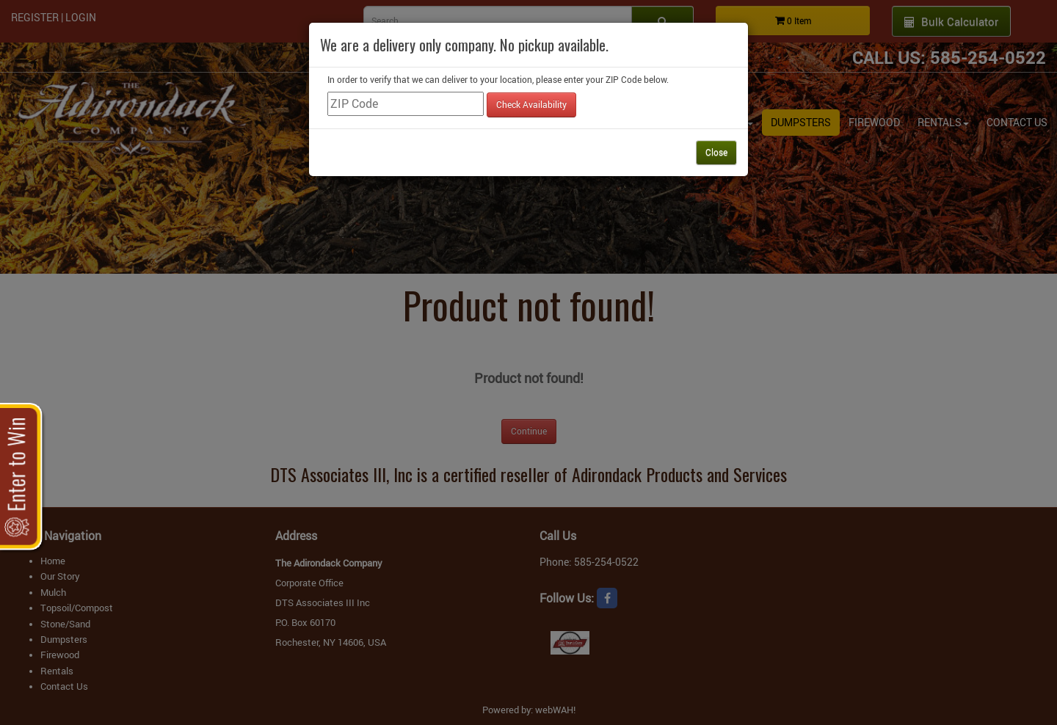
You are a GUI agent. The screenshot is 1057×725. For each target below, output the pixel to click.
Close (716, 152)
